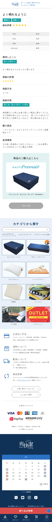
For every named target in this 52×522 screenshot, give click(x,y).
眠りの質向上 (10, 61)
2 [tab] (27, 493)
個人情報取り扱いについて (16, 506)
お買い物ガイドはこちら (26, 389)
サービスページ (24, 380)
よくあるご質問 (26, 395)
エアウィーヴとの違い (42, 234)
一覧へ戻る (26, 206)
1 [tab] (22, 493)
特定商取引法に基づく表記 (36, 506)
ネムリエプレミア (25, 234)
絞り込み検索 (26, 511)
